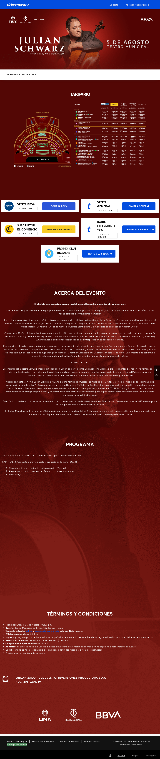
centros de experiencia (47, 630)
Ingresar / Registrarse (137, 4)
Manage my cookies (17, 744)
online (29, 630)
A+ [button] (156, 374)
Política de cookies (69, 741)
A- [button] (157, 370)
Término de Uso (92, 741)
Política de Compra (17, 741)
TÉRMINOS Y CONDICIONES (21, 74)
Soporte (114, 4)
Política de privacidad (43, 741)
